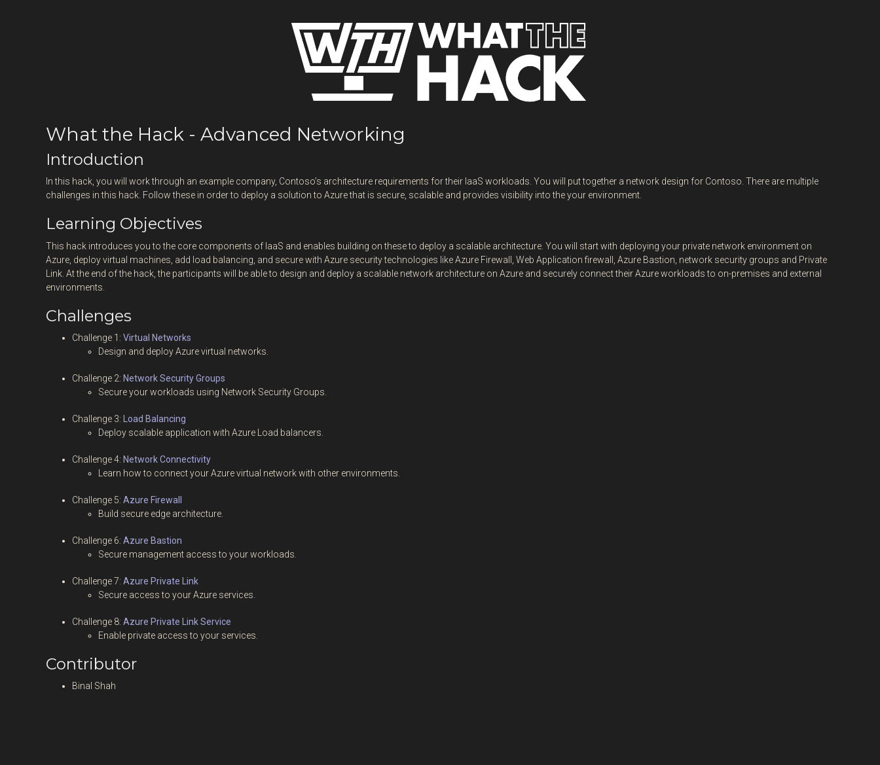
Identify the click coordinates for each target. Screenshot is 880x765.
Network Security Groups (174, 378)
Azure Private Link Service (177, 621)
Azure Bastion (152, 540)
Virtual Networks (157, 337)
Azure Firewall (152, 500)
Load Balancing (154, 419)
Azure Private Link (160, 581)
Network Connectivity (167, 459)
